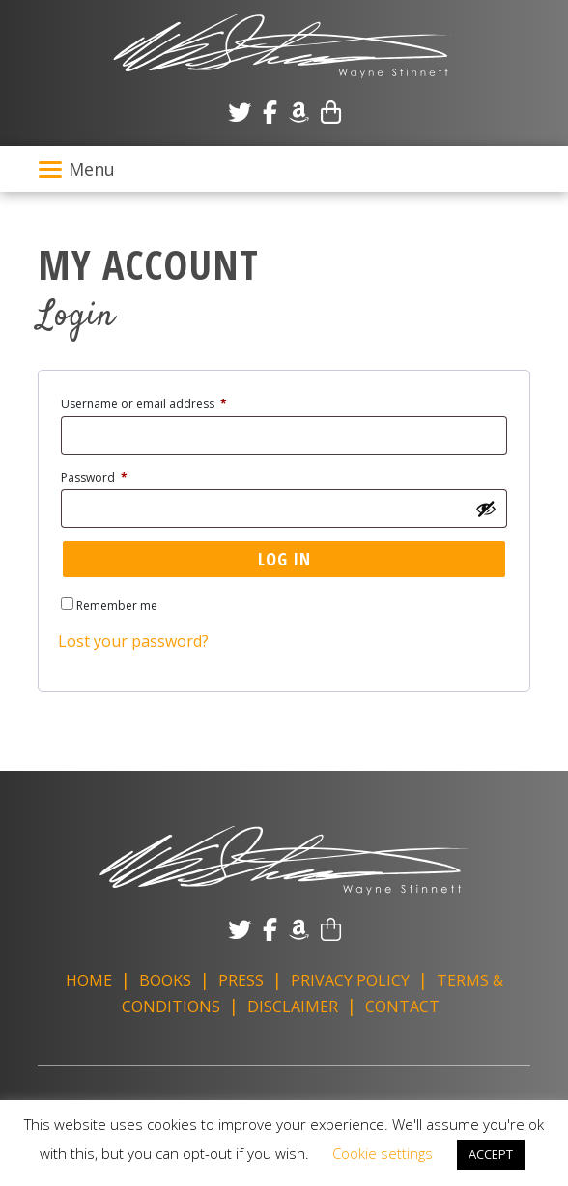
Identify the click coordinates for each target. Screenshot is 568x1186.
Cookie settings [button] (382, 1153)
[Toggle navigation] (284, 169)
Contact (402, 1006)
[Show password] (486, 508)
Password (119, 475)
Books (165, 980)
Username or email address (168, 402)
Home (89, 980)
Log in (284, 558)
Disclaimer (292, 1006)
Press (241, 980)
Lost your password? (133, 640)
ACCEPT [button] (491, 1154)
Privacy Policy (350, 980)
